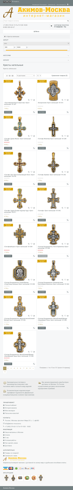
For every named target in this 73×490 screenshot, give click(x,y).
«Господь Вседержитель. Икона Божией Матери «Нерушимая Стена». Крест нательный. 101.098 (52, 319)
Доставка (8, 446)
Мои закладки (10, 411)
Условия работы (10, 440)
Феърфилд (15, 1)
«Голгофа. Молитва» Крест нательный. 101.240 (52, 138)
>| (4, 372)
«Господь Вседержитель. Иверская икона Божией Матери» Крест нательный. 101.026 (19, 319)
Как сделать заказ (11, 443)
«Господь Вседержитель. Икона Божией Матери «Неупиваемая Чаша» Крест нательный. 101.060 (18, 355)
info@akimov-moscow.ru (13, 423)
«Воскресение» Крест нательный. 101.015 (50, 102)
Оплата (7, 435)
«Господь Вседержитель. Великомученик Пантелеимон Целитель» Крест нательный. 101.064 (53, 283)
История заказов (11, 408)
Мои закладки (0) (61, 4)
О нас (7, 438)
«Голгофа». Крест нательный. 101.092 (49, 210)
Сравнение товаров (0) (59, 75)
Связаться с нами (11, 456)
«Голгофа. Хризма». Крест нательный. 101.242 (52, 174)
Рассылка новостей (12, 413)
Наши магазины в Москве (14, 432)
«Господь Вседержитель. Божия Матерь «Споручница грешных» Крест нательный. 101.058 (19, 283)
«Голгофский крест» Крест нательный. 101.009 (18, 246)
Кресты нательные (13, 36)
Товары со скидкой (11, 453)
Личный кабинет (11, 405)
